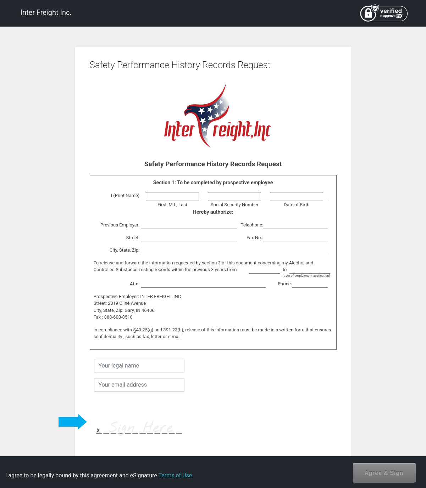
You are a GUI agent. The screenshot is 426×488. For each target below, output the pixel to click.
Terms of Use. (175, 475)
